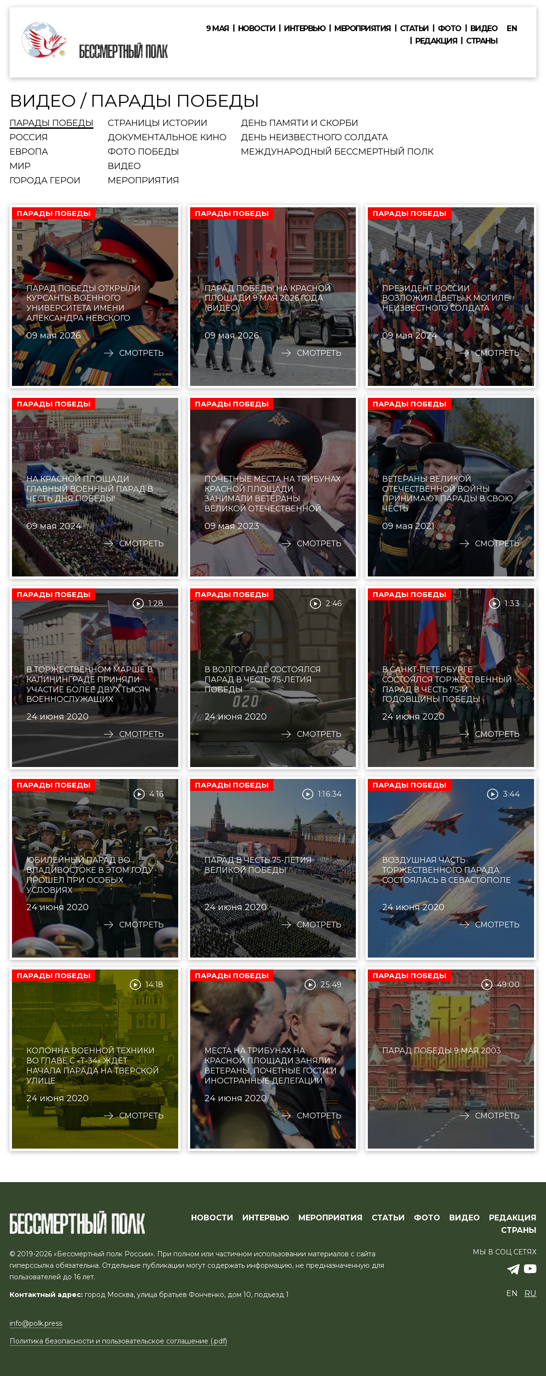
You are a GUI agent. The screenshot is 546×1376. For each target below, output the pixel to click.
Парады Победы (51, 123)
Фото (449, 29)
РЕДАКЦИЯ (512, 1218)
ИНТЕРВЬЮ (265, 1218)
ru (530, 1293)
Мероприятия (362, 29)
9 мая (217, 29)
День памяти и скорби (299, 123)
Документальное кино (167, 138)
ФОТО (427, 1218)
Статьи (414, 29)
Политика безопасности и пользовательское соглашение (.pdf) (118, 1341)
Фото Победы (143, 152)
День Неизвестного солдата (314, 138)
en (512, 28)
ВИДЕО (464, 1218)
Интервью (304, 29)
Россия (29, 138)
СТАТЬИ (388, 1218)
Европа (29, 152)
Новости (256, 29)
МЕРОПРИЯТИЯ (330, 1218)
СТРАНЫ (518, 1230)
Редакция (436, 41)
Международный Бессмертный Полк (337, 152)
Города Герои (45, 181)
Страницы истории (157, 123)
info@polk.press (36, 1323)
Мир (20, 166)
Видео (484, 29)
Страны (481, 41)
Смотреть (141, 353)
